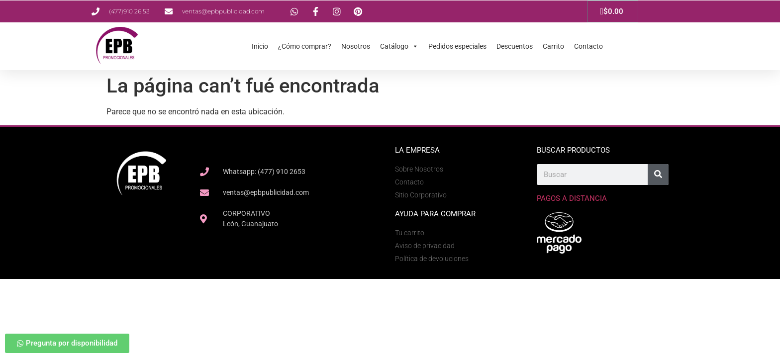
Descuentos (514, 46)
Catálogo (399, 46)
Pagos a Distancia (572, 198)
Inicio (260, 46)
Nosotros (355, 46)
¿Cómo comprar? (304, 46)
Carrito (553, 46)
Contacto (588, 46)
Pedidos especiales (457, 46)
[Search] (658, 174)
